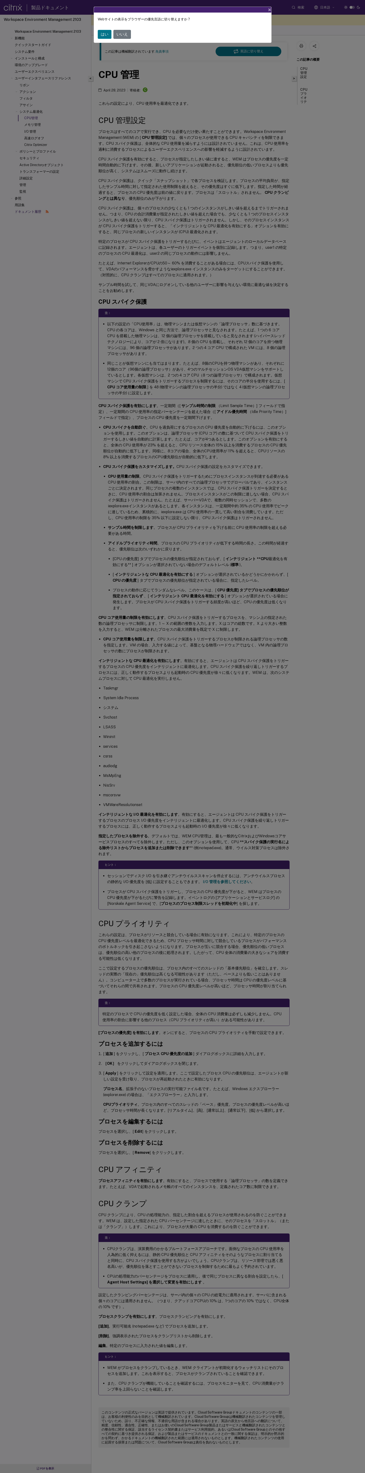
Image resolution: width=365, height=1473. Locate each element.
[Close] (269, 9)
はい (104, 34)
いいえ (122, 34)
